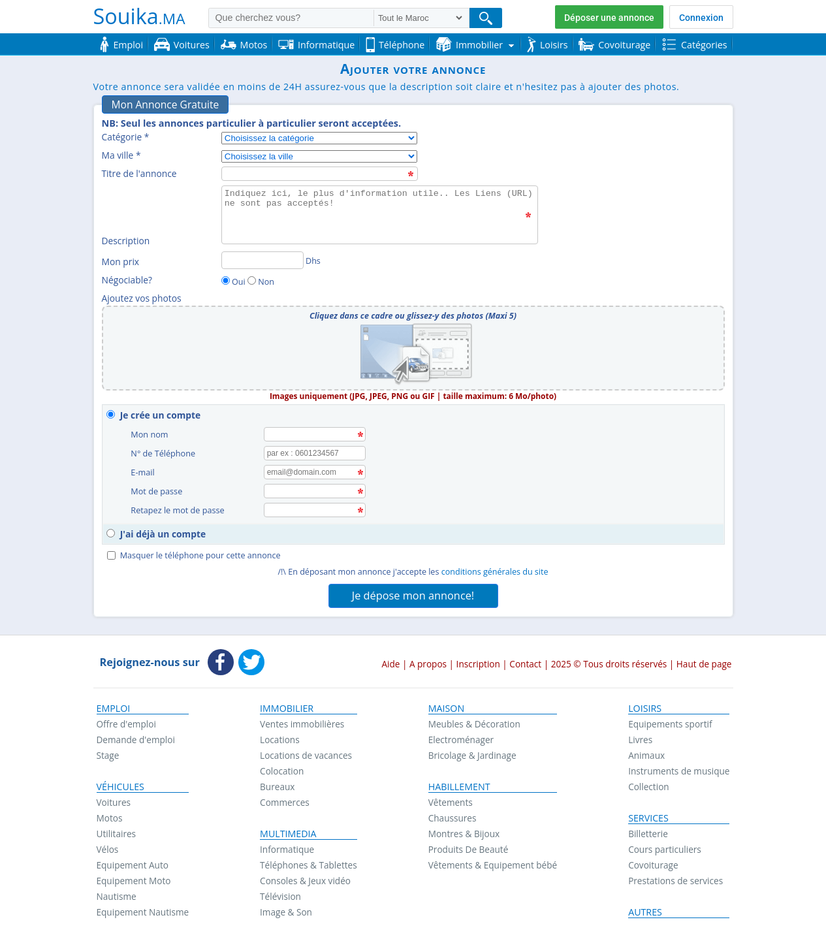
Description (126, 240)
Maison (446, 704)
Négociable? (127, 280)
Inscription (478, 659)
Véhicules (120, 782)
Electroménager (461, 735)
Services (648, 814)
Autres (645, 908)
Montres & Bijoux (464, 829)
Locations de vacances (306, 750)
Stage (108, 750)
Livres (640, 735)
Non (266, 281)
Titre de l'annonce (139, 173)
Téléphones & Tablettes (308, 860)
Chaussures (452, 813)
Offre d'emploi (126, 719)
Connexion (701, 17)
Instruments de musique (678, 766)
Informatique (287, 844)
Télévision (280, 891)
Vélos (108, 844)
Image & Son (286, 907)
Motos (110, 813)
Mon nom (151, 433)
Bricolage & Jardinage (472, 750)
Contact (525, 659)
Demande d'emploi (136, 735)
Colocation (282, 766)
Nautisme (116, 891)
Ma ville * (121, 155)
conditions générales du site (494, 567)
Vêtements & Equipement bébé (492, 860)
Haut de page (704, 659)
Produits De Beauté (468, 844)
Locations (280, 735)
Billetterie (648, 829)
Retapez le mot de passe (179, 507)
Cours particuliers (664, 844)
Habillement (459, 782)
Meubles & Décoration (474, 719)
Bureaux (277, 782)
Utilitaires (116, 829)
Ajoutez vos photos (142, 298)
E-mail (144, 470)
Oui (239, 281)
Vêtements (450, 797)
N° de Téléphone (165, 452)
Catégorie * (126, 137)
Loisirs (644, 704)
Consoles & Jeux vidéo (305, 876)
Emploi (114, 704)
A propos (428, 659)
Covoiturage (653, 860)
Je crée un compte (160, 415)
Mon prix (121, 261)
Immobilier (286, 704)
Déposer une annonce (609, 17)
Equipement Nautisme (143, 907)
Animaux (646, 750)
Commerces (285, 797)
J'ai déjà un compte (163, 529)
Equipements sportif (670, 719)
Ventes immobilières (302, 719)
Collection (648, 782)
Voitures (114, 797)
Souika (139, 15)
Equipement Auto (132, 860)
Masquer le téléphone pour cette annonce (194, 550)
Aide (390, 659)
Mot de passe (158, 488)
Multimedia (288, 829)
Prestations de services (675, 876)
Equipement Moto (134, 876)
